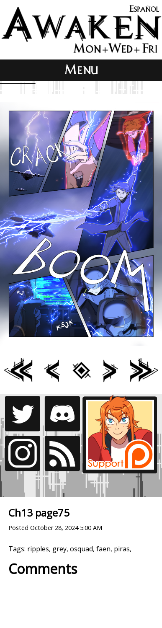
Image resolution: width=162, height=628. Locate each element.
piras (122, 548)
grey (59, 548)
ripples (38, 548)
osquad (81, 548)
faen (103, 548)
